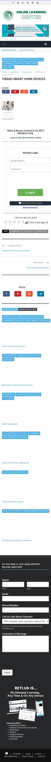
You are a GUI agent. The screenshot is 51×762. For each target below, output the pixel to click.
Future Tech (37, 59)
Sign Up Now (27, 756)
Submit (7, 672)
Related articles (10, 309)
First (4, 589)
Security (18, 63)
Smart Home (42, 231)
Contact (42, 756)
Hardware (7, 63)
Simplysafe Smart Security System (16, 251)
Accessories (8, 59)
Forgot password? (30, 207)
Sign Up (21, 138)
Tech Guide (8, 67)
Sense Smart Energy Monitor (37, 268)
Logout (38, 754)
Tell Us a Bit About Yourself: (18, 616)
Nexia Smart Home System (13, 502)
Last (28, 589)
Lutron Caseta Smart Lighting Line (15, 463)
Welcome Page (10, 756)
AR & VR (6, 511)
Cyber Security (22, 59)
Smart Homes (31, 63)
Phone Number (11, 605)
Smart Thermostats (10, 424)
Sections (17, 754)
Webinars (44, 511)
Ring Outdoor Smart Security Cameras (17, 385)
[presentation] (26, 178)
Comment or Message (15, 633)
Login (12, 138)
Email (6, 594)
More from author (28, 309)
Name (6, 580)
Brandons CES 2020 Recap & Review (16, 540)
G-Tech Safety (29, 231)
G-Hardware (15, 231)
